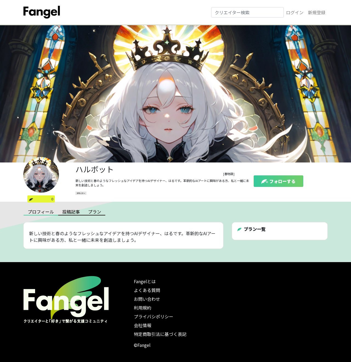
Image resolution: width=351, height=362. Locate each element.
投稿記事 (71, 211)
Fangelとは (145, 281)
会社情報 (142, 325)
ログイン (295, 12)
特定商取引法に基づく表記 (160, 334)
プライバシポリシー (153, 316)
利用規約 (142, 307)
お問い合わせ (147, 299)
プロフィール (41, 211)
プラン (94, 211)
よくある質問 (147, 290)
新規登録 (316, 12)
